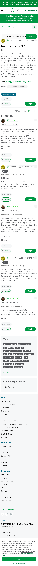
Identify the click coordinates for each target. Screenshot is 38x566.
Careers (4, 491)
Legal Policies (6, 533)
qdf (5, 348)
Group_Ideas (8, 367)
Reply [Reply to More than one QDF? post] (30, 104)
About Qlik (5, 475)
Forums (11, 387)
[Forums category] (4, 387)
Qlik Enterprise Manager (9, 427)
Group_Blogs (29, 354)
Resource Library (7, 446)
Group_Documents (24, 344)
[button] (35, 40)
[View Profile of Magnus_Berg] (13, 120)
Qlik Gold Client (6, 434)
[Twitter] (2, 514)
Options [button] (34, 27)
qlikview (11, 348)
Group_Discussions (13, 82)
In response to (12, 175)
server (6, 361)
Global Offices (6, 497)
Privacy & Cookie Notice (10, 536)
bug (5, 354)
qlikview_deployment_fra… (12, 351)
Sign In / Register (31, 10)
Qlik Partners (5, 449)
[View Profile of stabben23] (12, 40)
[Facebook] (11, 514)
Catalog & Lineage (7, 431)
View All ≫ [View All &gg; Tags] (6, 373)
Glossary (4, 459)
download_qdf (18, 364)
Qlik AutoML (5, 411)
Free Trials (5, 453)
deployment (8, 364)
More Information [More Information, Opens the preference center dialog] (19, 563)
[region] (19, 552)
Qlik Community (7, 509)
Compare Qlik (6, 456)
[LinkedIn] (6, 514)
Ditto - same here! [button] (9, 94)
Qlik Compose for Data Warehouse (14, 424)
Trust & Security (7, 481)
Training (4, 462)
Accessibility (5, 484)
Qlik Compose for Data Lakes (12, 421)
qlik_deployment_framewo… (19, 361)
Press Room (5, 478)
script (26, 357)
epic (9, 354)
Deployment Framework (17, 86)
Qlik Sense (5, 408)
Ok (19, 559)
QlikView (4, 414)
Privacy (3, 488)
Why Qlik (4, 437)
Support (4, 466)
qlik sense (18, 357)
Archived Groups (8, 27)
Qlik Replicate (6, 418)
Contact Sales (6, 501)
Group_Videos (8, 357)
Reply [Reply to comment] (30, 160)
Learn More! (27, 20)
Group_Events (18, 354)
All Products (5, 401)
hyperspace (18, 367)
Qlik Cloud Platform (8, 405)
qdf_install (27, 82)
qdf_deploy (19, 348)
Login (27, 2)
